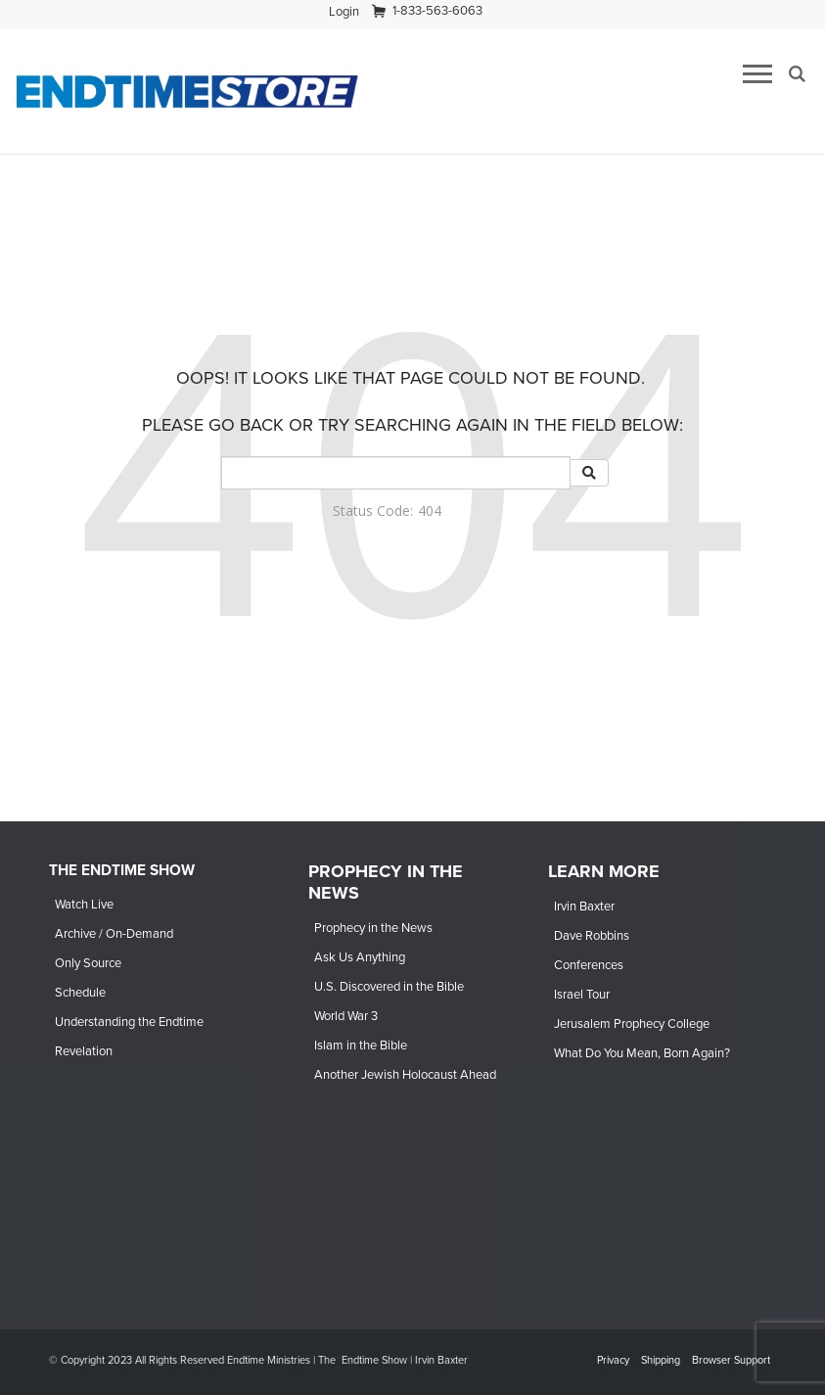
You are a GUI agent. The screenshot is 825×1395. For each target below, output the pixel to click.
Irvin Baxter (584, 906)
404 (429, 510)
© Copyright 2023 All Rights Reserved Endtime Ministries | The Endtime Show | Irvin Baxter (258, 1360)
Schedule (80, 992)
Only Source (88, 962)
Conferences (588, 964)
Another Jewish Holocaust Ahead (405, 1074)
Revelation (84, 1051)
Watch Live (84, 904)
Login (344, 11)
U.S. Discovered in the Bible (389, 986)
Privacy (613, 1360)
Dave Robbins (591, 935)
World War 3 (346, 1015)
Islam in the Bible (360, 1045)
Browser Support (731, 1360)
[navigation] (344, 11)
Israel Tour (582, 994)
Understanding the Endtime (129, 1021)
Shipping (660, 1360)
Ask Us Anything (359, 957)
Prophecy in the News (373, 927)
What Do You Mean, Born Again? (642, 1053)
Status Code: (373, 510)
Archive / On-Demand (114, 933)
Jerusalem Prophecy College (632, 1023)
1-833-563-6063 (437, 10)
